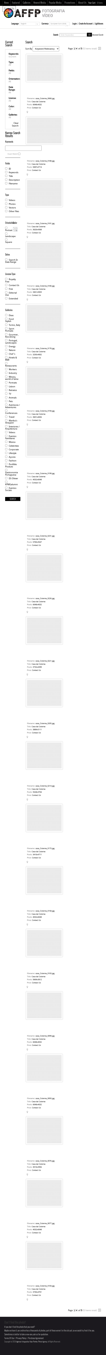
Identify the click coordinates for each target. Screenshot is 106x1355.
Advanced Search (97, 35)
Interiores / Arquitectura (12, 428)
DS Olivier (13, 479)
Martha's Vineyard (11, 422)
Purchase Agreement (36, 1338)
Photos (12, 204)
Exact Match (13, 154)
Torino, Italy (14, 325)
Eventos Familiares (10, 437)
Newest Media (39, 2)
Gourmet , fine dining (12, 336)
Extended (13, 299)
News (6, 2)
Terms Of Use (9, 1338)
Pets (11, 401)
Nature (12, 350)
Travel (11, 417)
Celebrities (14, 446)
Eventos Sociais (10, 489)
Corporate (14, 450)
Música (12, 442)
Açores (12, 457)
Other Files (14, 211)
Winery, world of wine (11, 378)
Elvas (11, 315)
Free (11, 289)
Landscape (10, 236)
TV (10, 394)
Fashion (12, 461)
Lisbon (12, 387)
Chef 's (12, 354)
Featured (16, 2)
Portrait (8, 230)
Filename (13, 184)
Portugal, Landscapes (11, 342)
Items (100, 3)
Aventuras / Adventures (12, 406)
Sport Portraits (9, 330)
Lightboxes (99, 24)
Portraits (13, 383)
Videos (12, 200)
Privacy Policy (21, 1338)
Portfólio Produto (11, 465)
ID (10, 169)
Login (74, 24)
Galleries (26, 2)
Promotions (69, 2)
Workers (13, 370)
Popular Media (55, 2)
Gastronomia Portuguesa (11, 474)
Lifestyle (12, 453)
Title (11, 176)
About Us (82, 2)
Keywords (13, 173)
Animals (13, 398)
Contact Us (14, 285)
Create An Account (86, 24)
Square (8, 242)
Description (14, 180)
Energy (12, 347)
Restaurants (11, 366)
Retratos (13, 390)
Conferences (11, 413)
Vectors (12, 208)
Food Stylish (9, 320)
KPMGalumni (11, 485)
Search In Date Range (11, 261)
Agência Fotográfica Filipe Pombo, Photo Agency (31, 1342)
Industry (13, 373)
